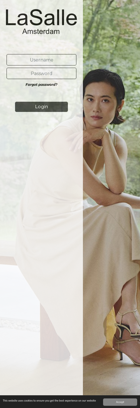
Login (41, 106)
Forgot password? (41, 84)
